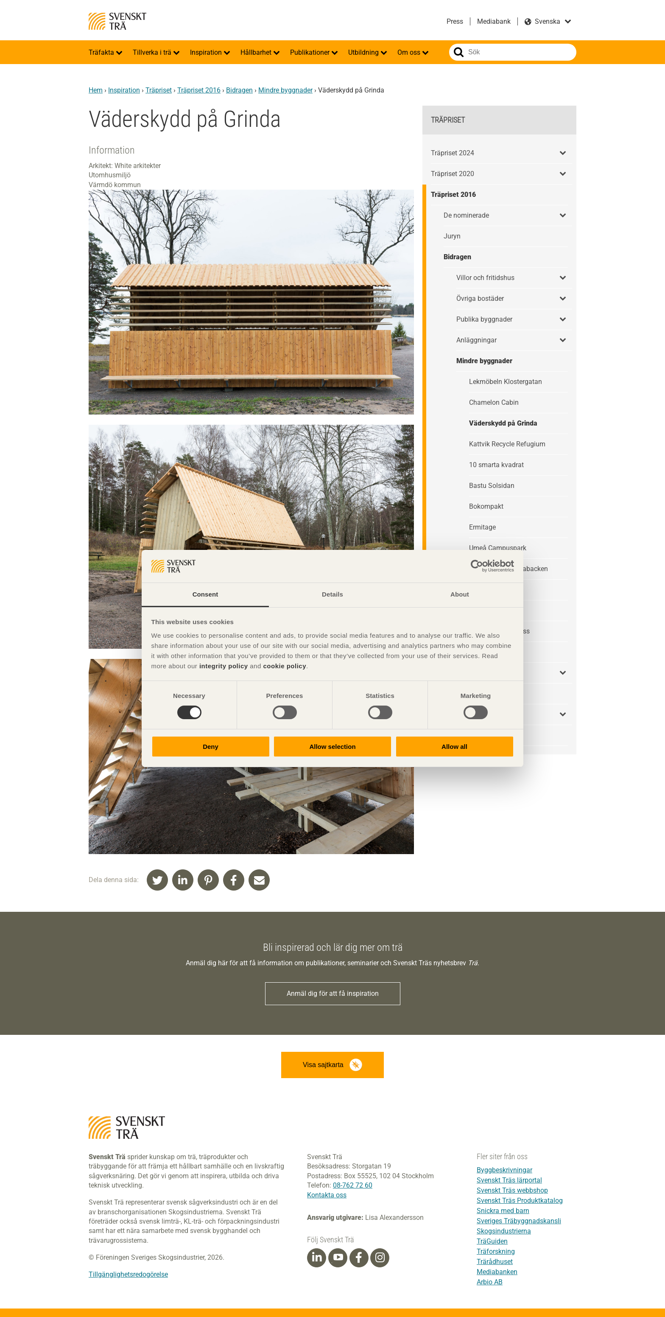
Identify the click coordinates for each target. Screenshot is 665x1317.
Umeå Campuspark (497, 548)
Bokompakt (486, 506)
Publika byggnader (484, 319)
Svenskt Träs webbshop (512, 1190)
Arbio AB (490, 1282)
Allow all (454, 746)
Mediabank (494, 21)
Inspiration (207, 52)
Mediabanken (497, 1272)
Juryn (452, 236)
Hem (96, 90)
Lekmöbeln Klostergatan (505, 382)
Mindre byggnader (285, 90)
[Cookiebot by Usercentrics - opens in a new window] (477, 566)
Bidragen (239, 90)
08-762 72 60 (352, 1185)
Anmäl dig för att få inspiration (333, 993)
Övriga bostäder (480, 298)
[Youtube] (338, 1258)
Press (455, 21)
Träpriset (158, 90)
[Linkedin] (316, 1258)
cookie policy (284, 666)
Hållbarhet (256, 52)
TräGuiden (492, 1241)
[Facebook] (358, 1258)
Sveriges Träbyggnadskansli (519, 1221)
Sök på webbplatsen (458, 52)
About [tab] (459, 594)
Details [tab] (332, 594)
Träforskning (496, 1251)
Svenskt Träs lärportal (509, 1180)
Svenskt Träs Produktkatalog (520, 1201)
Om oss (409, 52)
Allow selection (332, 746)
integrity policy (223, 666)
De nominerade (466, 215)
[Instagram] (380, 1258)
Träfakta (102, 52)
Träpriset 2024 (452, 153)
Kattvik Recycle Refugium (507, 444)
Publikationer (310, 52)
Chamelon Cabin (494, 402)
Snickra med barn (503, 1211)
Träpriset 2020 (452, 174)
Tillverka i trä (153, 52)
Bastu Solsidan (491, 486)
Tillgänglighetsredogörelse (128, 1274)
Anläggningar (476, 340)
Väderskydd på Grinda (503, 423)
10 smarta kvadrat (496, 465)
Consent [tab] (205, 594)
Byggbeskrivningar (504, 1170)
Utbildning (364, 52)
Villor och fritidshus (485, 278)
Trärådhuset (495, 1262)
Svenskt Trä (117, 21)
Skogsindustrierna (504, 1231)
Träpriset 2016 (199, 90)
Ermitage (482, 527)
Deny (210, 746)
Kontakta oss (326, 1195)
